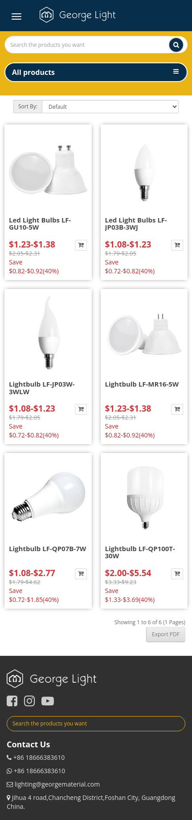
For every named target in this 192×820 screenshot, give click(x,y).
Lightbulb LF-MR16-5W (142, 383)
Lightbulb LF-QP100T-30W (140, 552)
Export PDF (166, 634)
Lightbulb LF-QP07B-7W (47, 548)
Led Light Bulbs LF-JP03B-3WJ (136, 223)
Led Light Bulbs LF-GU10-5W (40, 223)
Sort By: (27, 106)
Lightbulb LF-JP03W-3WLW (42, 387)
